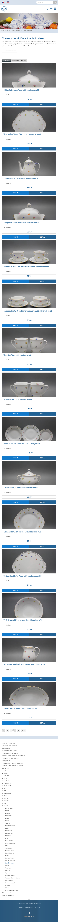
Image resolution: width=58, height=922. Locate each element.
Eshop (7, 30)
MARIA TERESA (8, 783)
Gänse (7, 821)
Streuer (7, 865)
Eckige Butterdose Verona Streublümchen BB (21, 90)
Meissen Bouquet (10, 843)
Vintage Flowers (9, 880)
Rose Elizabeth (9, 853)
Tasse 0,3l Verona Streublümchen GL (18, 355)
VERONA (20, 30)
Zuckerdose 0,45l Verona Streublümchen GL (21, 487)
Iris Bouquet (8, 831)
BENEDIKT (6, 776)
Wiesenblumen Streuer (12, 890)
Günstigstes (15, 60)
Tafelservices (13, 30)
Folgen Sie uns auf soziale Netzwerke (29, 907)
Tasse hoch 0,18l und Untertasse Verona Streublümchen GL (27, 267)
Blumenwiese (9, 808)
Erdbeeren (8, 813)
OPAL (5, 796)
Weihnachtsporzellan (8, 895)
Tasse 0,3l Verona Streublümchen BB (18, 399)
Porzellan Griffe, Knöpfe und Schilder (12, 766)
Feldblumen (8, 816)
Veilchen (7, 873)
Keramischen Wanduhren (9, 751)
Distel (7, 811)
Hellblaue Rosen (10, 826)
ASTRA (5, 773)
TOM (5, 803)
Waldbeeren (8, 888)
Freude (7, 818)
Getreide (7, 823)
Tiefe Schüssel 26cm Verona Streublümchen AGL (23, 620)
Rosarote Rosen (9, 850)
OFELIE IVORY (7, 793)
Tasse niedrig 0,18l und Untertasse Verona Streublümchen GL (28, 311)
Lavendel (8, 836)
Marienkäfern (9, 841)
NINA (5, 788)
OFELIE (6, 791)
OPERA (6, 798)
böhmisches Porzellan (35, 903)
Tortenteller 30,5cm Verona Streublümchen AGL (22, 134)
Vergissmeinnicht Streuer (12, 878)
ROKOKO (6, 801)
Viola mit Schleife (10, 883)
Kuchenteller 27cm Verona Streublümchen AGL (22, 532)
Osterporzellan (6, 761)
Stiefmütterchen (10, 860)
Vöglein (7, 885)
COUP (5, 778)
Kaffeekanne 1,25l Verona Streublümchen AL (21, 178)
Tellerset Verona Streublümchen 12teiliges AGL (22, 443)
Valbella (7, 870)
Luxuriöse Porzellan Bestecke (10, 758)
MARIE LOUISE (8, 786)
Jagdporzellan (6, 748)
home (2, 30)
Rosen (7, 855)
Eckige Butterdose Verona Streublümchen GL (21, 222)
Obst (6, 845)
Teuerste (23, 60)
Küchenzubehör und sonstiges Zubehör (13, 756)
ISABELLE (6, 781)
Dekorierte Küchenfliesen (9, 746)
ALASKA (6, 771)
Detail (42, 104)
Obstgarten (8, 848)
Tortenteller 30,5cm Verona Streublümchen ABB (22, 576)
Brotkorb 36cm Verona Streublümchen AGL (21, 708)
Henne (7, 828)
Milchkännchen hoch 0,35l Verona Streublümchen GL (25, 664)
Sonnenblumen (9, 858)
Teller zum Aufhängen (8, 893)
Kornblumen (8, 833)
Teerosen (8, 868)
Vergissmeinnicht (10, 875)
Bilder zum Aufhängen (8, 743)
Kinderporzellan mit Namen (10, 753)
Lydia (6, 838)
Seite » (23, 730)
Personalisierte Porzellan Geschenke (12, 763)
